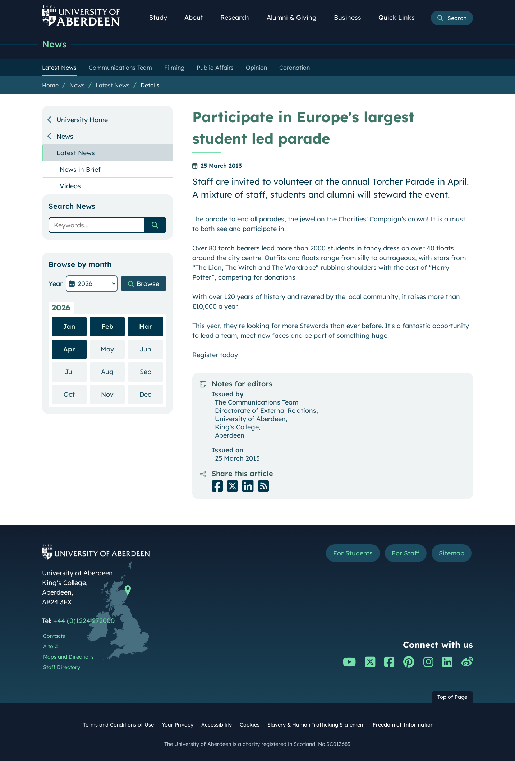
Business (351, 17)
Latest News (113, 85)
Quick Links (400, 17)
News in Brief (80, 169)
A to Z (50, 646)
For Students (352, 553)
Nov (113, 393)
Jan (69, 326)
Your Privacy (177, 724)
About (197, 17)
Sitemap (451, 553)
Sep (151, 371)
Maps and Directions (68, 657)
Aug (113, 371)
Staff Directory (61, 667)
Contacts (54, 636)
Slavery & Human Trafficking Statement (316, 724)
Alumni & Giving (296, 17)
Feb (107, 326)
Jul (76, 371)
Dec (151, 393)
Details (150, 85)
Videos (70, 186)
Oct (75, 393)
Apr (69, 349)
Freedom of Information (403, 724)
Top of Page (452, 697)
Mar (145, 326)
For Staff (405, 553)
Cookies (249, 724)
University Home (82, 120)
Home (50, 85)
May (113, 348)
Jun (151, 348)
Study (162, 17)
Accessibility (216, 724)
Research (238, 17)
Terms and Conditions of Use (118, 724)
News (54, 44)
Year (56, 284)
